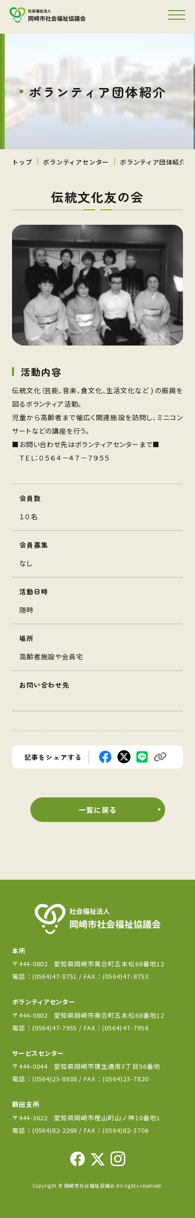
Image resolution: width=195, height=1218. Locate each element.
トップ (22, 162)
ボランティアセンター (76, 162)
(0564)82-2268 (54, 1130)
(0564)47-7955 (55, 1027)
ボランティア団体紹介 (153, 162)
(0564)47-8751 (54, 976)
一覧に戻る (97, 810)
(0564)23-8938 (54, 1078)
